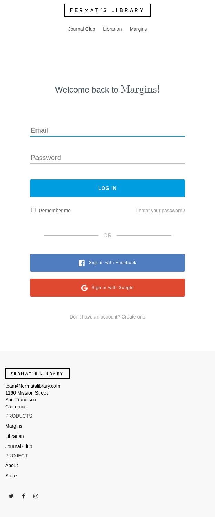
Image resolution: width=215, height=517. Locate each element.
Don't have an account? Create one (107, 317)
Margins (138, 29)
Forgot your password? (160, 210)
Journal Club (81, 29)
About (11, 465)
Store (11, 475)
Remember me (55, 210)
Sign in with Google (113, 287)
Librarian (112, 29)
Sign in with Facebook (112, 262)
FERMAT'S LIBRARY (107, 10)
